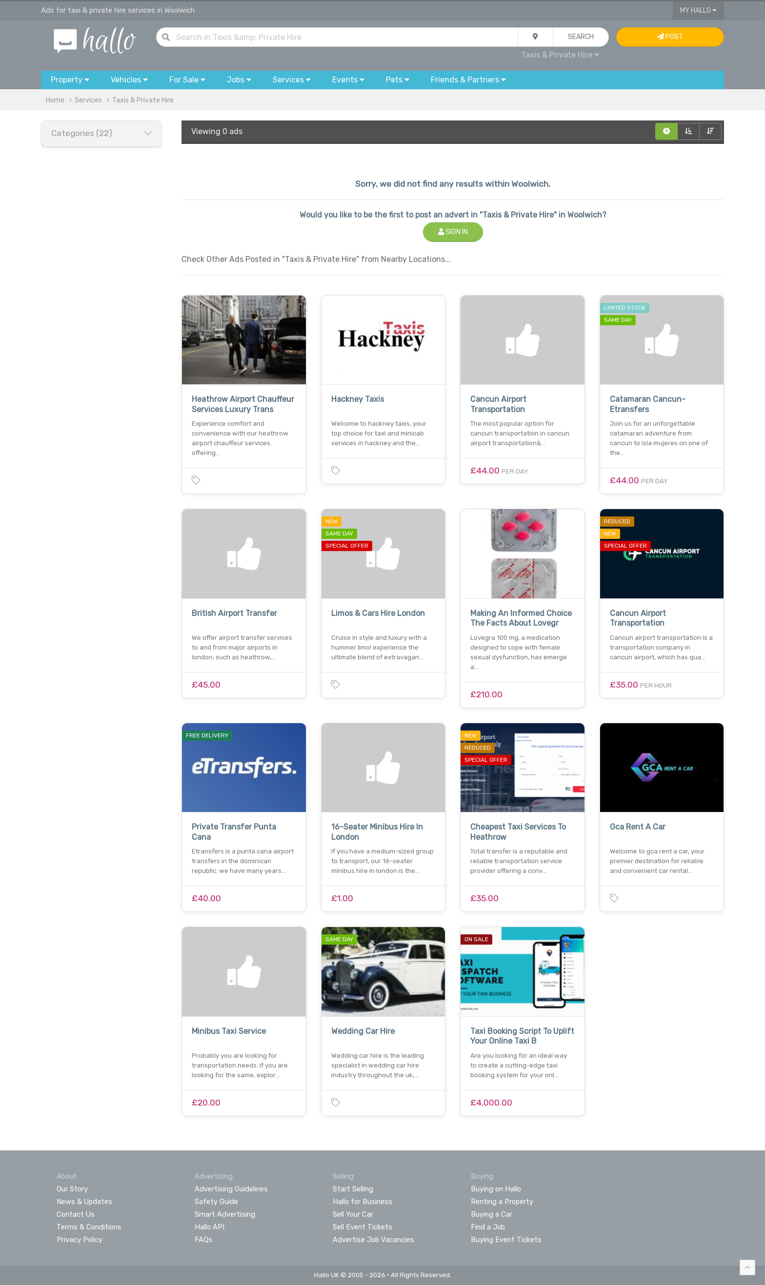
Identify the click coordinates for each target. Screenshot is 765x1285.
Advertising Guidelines (231, 1189)
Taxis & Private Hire (560, 54)
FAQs (203, 1239)
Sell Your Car (353, 1214)
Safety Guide (216, 1201)
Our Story (72, 1189)
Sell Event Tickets (362, 1227)
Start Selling (353, 1189)
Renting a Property (502, 1201)
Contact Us (76, 1214)
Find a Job (488, 1227)
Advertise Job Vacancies (373, 1239)
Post (670, 37)
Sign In (453, 232)
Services (88, 100)
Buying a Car (491, 1214)
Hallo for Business (362, 1201)
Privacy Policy (79, 1239)
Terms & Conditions (89, 1227)
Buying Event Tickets (506, 1239)
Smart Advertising (225, 1214)
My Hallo (698, 10)
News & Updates (84, 1201)
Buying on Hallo (496, 1189)
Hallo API (209, 1227)
